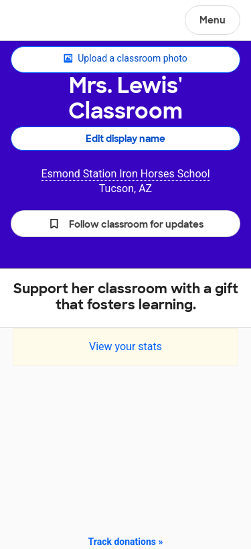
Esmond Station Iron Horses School (125, 173)
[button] (125, 223)
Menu (212, 20)
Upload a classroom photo (125, 59)
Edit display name (125, 139)
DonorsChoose (42, 21)
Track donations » (125, 541)
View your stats (125, 346)
